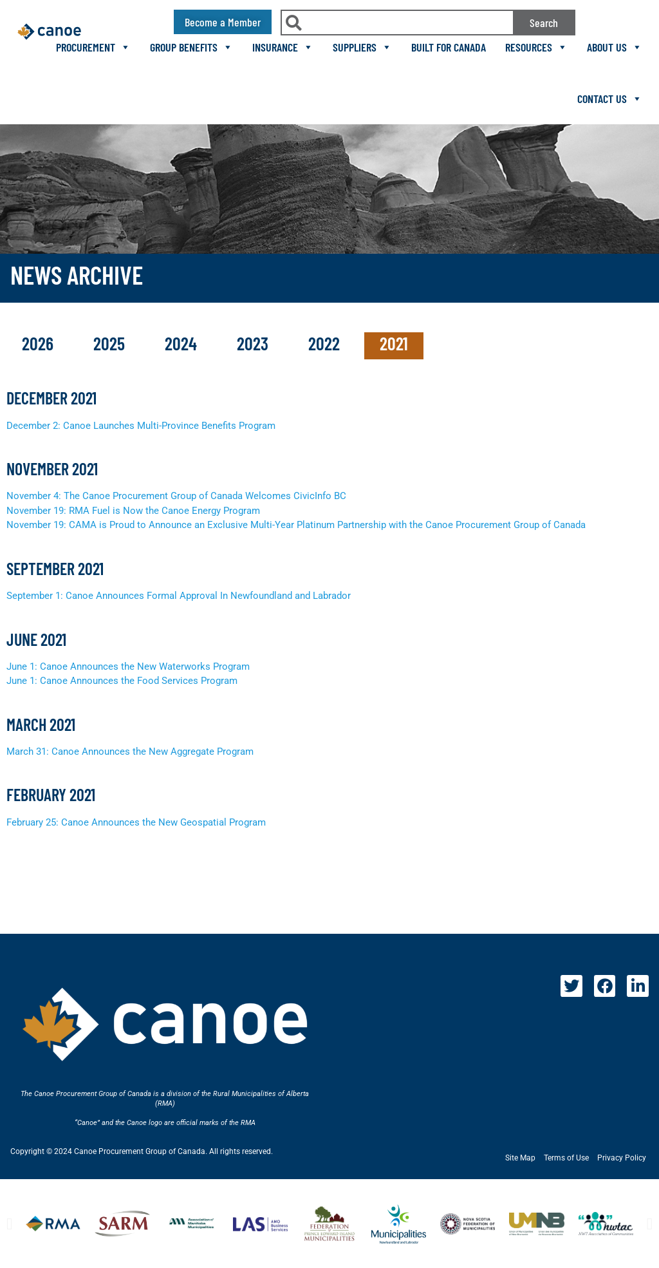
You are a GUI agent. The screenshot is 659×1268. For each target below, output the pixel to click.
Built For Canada (448, 47)
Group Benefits (191, 47)
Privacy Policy (621, 1157)
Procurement (93, 47)
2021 (394, 343)
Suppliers (362, 47)
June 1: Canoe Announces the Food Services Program (121, 680)
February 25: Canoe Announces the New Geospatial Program (136, 822)
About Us (614, 47)
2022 (326, 343)
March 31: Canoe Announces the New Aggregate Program (130, 751)
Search (544, 22)
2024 (183, 343)
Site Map (520, 1157)
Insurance (282, 47)
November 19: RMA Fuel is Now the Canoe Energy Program (133, 510)
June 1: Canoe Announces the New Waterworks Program (128, 666)
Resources (536, 47)
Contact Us (609, 98)
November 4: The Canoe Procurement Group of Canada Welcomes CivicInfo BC (176, 496)
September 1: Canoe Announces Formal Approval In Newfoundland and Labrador (178, 595)
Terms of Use (566, 1157)
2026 (39, 343)
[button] (9, 1224)
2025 (111, 343)
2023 (254, 343)
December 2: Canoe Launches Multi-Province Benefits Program (140, 425)
